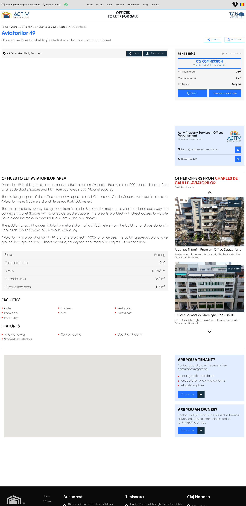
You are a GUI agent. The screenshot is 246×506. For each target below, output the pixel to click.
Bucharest (16, 27)
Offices (99, 5)
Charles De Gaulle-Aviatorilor (54, 27)
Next (209, 331)
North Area (30, 27)
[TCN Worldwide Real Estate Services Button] (236, 15)
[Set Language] (242, 4)
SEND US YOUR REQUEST (225, 93)
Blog (145, 5)
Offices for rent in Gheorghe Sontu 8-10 (204, 315)
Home (90, 5)
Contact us (187, 394)
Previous (209, 192)
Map (133, 53)
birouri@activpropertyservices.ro (23, 5)
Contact (155, 5)
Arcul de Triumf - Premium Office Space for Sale (207, 250)
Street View (155, 53)
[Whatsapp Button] (66, 5)
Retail (109, 5)
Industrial (120, 5)
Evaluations (134, 5)
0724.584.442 (53, 5)
